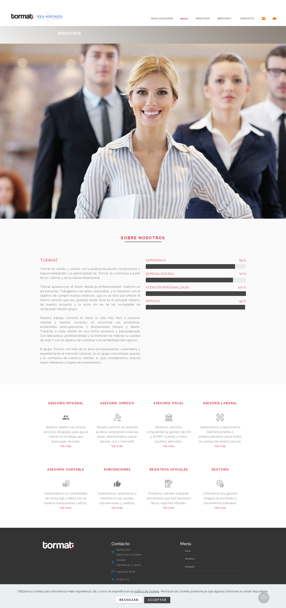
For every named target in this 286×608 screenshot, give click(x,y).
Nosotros (190, 558)
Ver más (66, 446)
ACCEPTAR (157, 600)
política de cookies (146, 591)
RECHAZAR (129, 600)
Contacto (190, 566)
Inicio (188, 550)
